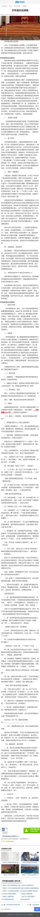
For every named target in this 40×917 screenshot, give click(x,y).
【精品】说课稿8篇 (26, 893)
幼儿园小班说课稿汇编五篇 (29, 891)
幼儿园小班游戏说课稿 (9, 893)
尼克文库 (18, 914)
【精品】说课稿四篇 (27, 885)
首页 (10, 6)
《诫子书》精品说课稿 (27, 896)
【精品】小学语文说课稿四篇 (11, 888)
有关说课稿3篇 (25, 899)
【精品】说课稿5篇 (8, 896)
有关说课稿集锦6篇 (8, 899)
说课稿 (24, 6)
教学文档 (17, 6)
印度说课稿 (35, 904)
